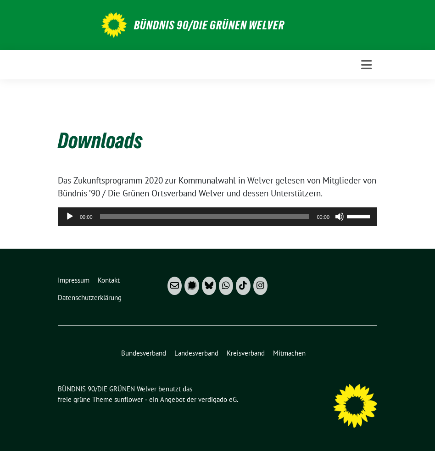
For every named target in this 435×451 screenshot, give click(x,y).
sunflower (128, 399)
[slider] (205, 216)
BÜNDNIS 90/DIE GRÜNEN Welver (209, 25)
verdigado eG (217, 399)
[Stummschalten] (339, 216)
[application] (217, 216)
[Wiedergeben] (69, 216)
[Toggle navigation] (366, 65)
